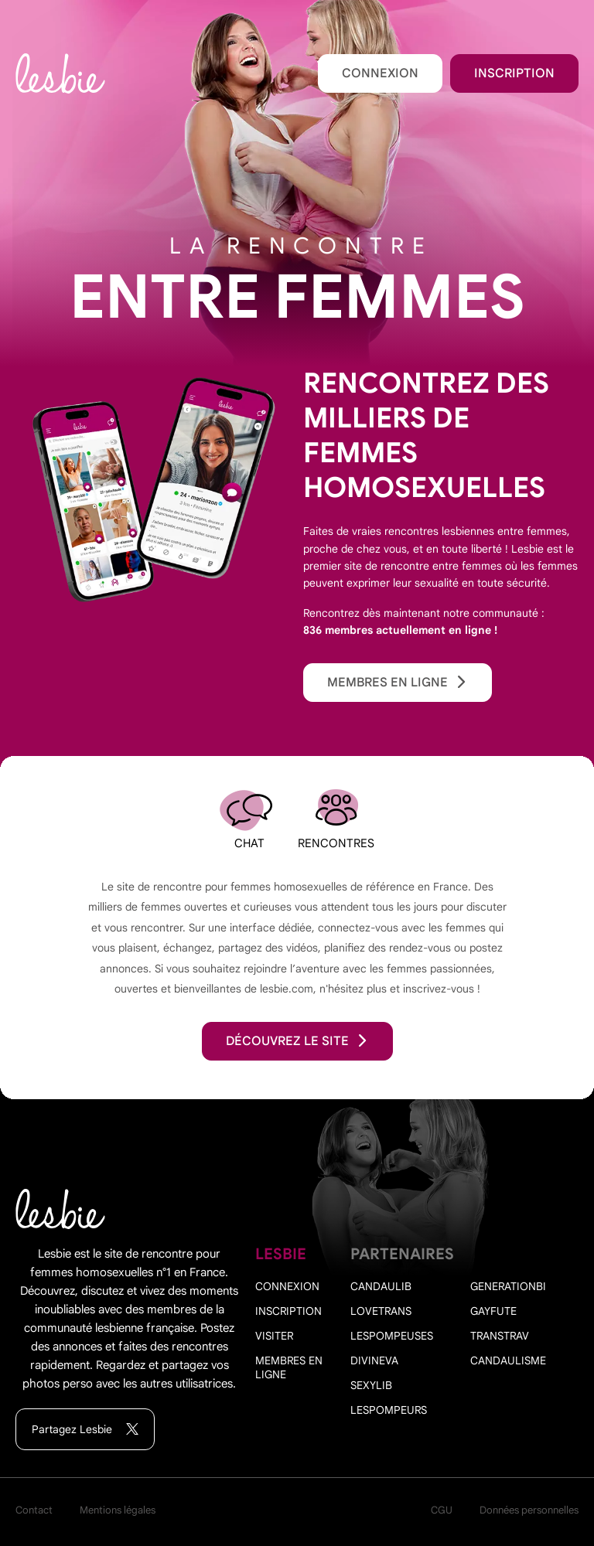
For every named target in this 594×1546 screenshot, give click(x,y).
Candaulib (380, 1286)
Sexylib (371, 1385)
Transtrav (499, 1336)
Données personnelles (529, 1510)
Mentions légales (117, 1510)
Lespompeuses (391, 1336)
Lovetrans (380, 1311)
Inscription (514, 73)
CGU (441, 1510)
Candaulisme (508, 1360)
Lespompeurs (388, 1410)
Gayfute (493, 1311)
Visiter (274, 1336)
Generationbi (508, 1286)
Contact (34, 1510)
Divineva (374, 1360)
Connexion (380, 73)
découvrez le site (297, 1041)
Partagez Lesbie (85, 1430)
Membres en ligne (397, 682)
